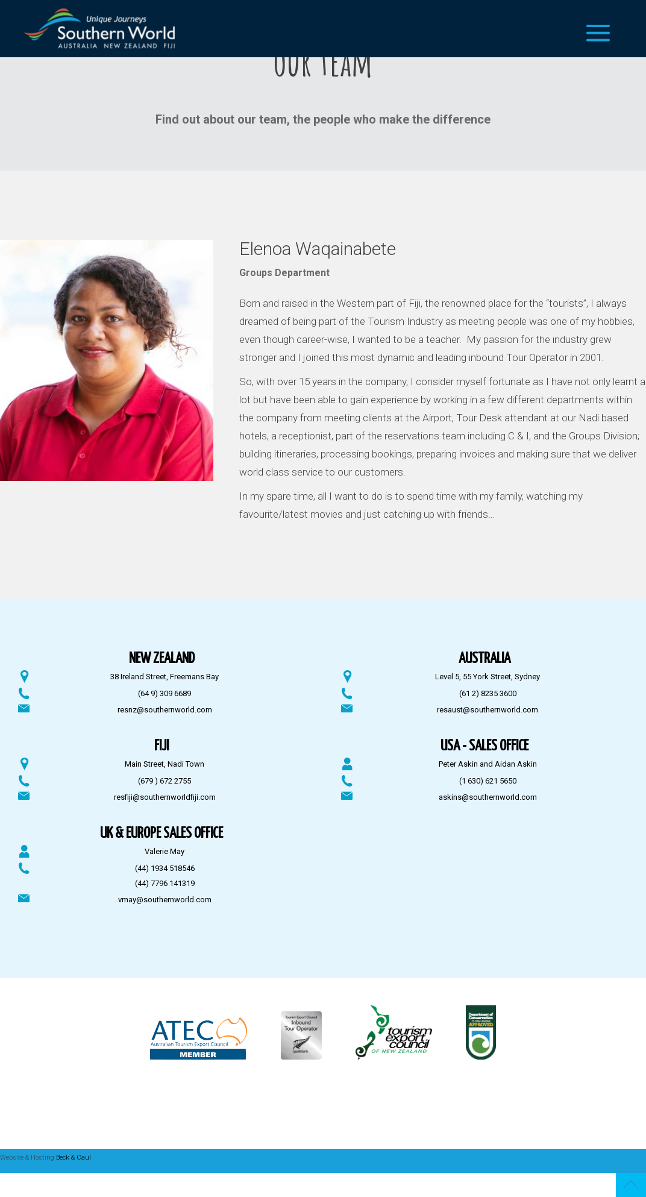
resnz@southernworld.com (165, 709)
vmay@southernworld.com (165, 899)
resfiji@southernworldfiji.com (165, 797)
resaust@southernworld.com (487, 709)
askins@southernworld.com (488, 797)
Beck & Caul (73, 1157)
